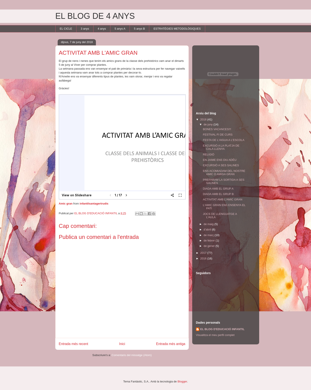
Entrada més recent (73, 344)
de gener (210, 246)
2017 (203, 252)
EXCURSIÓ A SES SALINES (221, 165)
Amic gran (66, 203)
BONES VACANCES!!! (217, 129)
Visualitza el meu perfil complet (215, 335)
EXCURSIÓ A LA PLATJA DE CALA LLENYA (221, 147)
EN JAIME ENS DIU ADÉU (219, 159)
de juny (209, 124)
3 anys (85, 28)
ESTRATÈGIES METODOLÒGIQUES (177, 28)
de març (209, 235)
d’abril (208, 229)
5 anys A (119, 28)
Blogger (182, 381)
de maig (209, 224)
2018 (203, 119)
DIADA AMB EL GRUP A (218, 188)
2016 (203, 258)
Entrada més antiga (170, 344)
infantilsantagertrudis (94, 203)
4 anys (102, 28)
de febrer (210, 240)
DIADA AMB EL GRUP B (218, 194)
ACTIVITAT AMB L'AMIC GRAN (222, 199)
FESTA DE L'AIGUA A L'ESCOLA (223, 140)
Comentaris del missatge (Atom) (132, 355)
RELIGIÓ (208, 154)
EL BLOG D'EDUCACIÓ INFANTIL (222, 329)
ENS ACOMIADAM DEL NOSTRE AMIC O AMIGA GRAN (224, 172)
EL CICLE (66, 28)
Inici (122, 344)
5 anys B (139, 28)
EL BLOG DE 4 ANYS (95, 16)
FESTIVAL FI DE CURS (217, 134)
